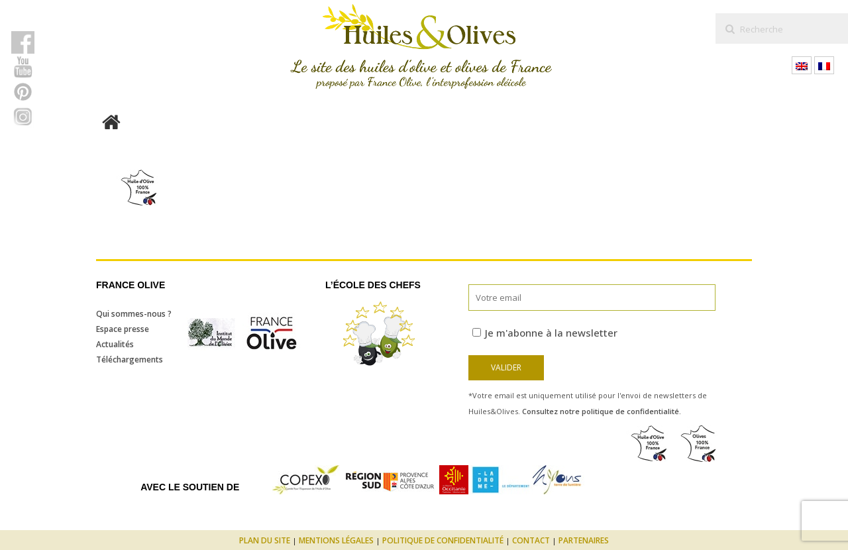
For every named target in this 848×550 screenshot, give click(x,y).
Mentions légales (336, 540)
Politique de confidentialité (443, 540)
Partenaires (583, 540)
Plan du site (264, 540)
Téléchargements (129, 359)
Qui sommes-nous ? (134, 313)
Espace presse (122, 329)
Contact (531, 540)
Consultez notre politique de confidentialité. (601, 411)
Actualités (115, 344)
